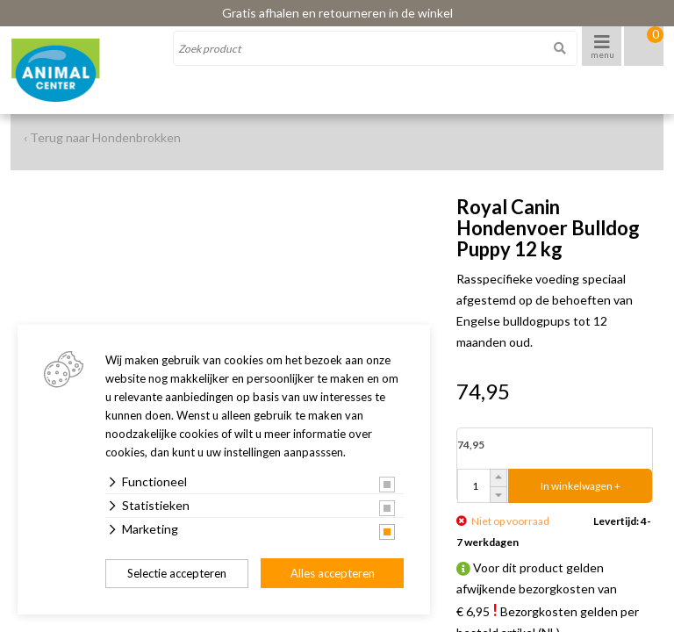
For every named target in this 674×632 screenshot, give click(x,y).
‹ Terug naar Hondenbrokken (102, 137)
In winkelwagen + (580, 485)
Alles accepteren (332, 573)
